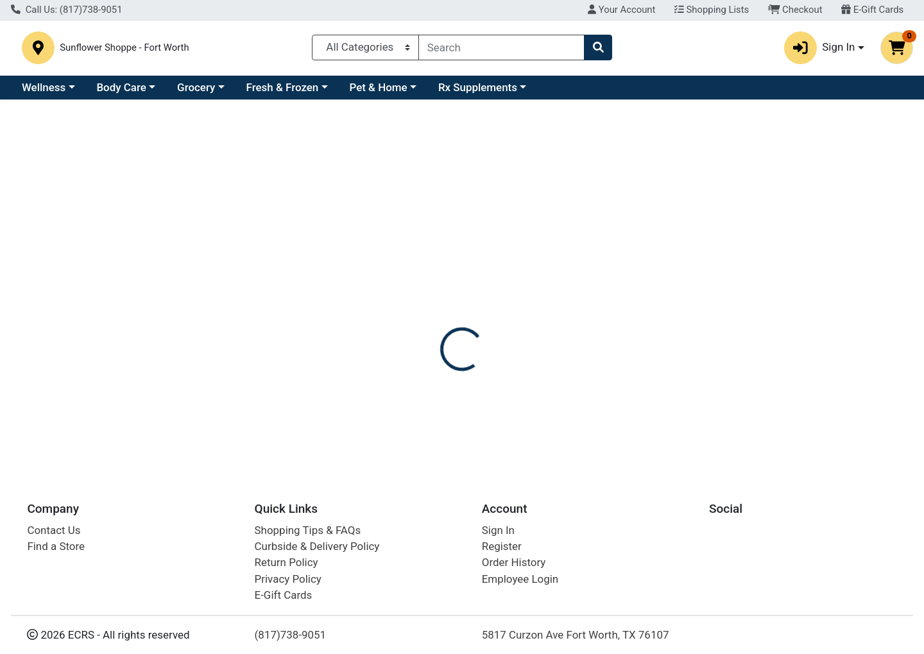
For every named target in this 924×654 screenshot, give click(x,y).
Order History (514, 562)
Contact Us (53, 530)
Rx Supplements (588, 92)
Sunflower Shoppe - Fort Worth (216, 50)
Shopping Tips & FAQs (308, 530)
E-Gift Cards (872, 9)
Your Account (621, 9)
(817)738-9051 (291, 634)
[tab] (421, 316)
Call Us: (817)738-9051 (67, 9)
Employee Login (520, 578)
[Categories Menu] (365, 50)
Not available (784, 242)
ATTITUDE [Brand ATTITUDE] (543, 381)
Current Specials (62, 92)
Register (502, 546)
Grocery (307, 92)
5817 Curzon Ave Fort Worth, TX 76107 (575, 634)
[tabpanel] (654, 394)
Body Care (232, 92)
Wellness (154, 92)
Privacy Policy (288, 578)
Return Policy (286, 562)
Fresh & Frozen (393, 92)
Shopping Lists (711, 9)
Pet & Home (489, 92)
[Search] (501, 50)
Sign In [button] (819, 50)
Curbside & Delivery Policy (317, 546)
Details (421, 316)
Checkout (795, 9)
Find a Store (56, 546)
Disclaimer (481, 316)
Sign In (498, 530)
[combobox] (501, 50)
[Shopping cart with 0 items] (896, 50)
